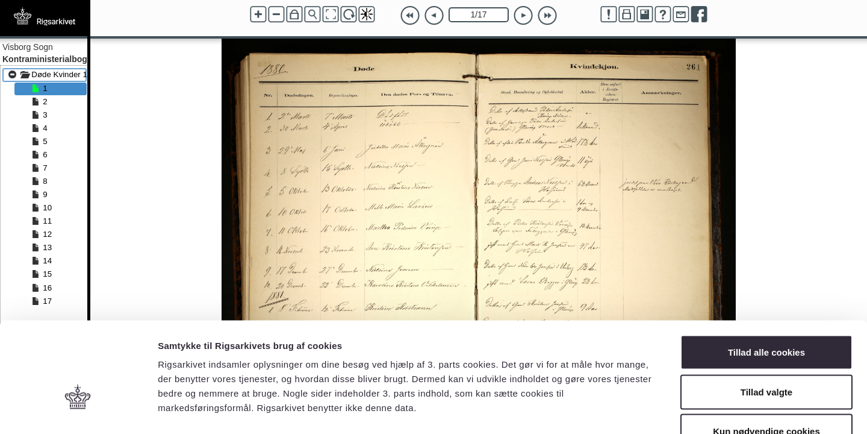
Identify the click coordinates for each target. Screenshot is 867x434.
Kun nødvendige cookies (766, 355)
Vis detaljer (625, 410)
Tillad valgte (766, 315)
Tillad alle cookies (766, 276)
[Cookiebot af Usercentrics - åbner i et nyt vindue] (78, 410)
